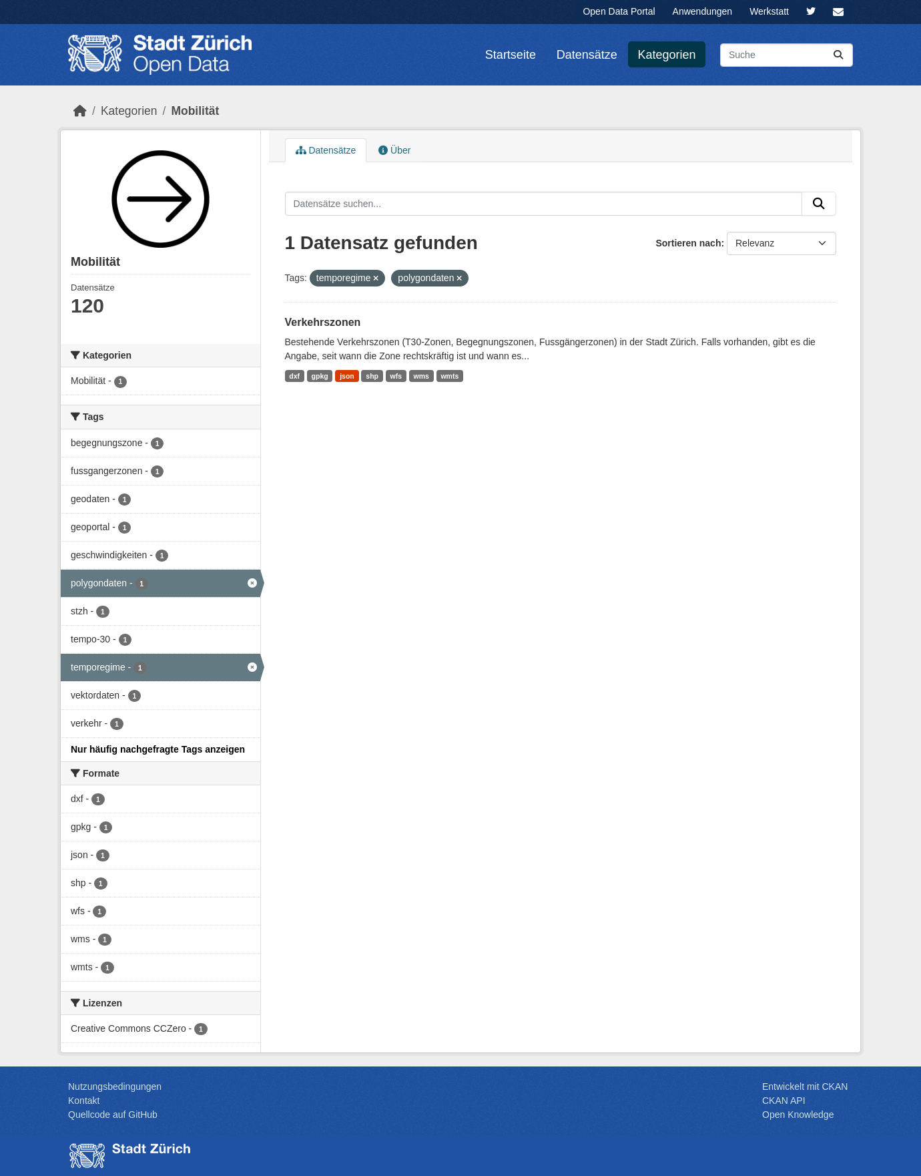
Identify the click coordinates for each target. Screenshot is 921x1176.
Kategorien (667, 54)
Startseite (510, 54)
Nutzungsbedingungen (115, 1086)
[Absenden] (838, 55)
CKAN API (784, 1100)
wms (421, 376)
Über (394, 150)
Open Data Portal (619, 11)
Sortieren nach (688, 243)
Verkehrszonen (323, 322)
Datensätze (587, 54)
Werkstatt (769, 11)
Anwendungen (703, 11)
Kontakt (83, 1100)
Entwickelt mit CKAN (805, 1086)
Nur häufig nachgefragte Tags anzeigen (158, 749)
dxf (294, 376)
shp (372, 376)
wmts (449, 376)
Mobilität (195, 111)
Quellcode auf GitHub (113, 1114)
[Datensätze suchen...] (786, 55)
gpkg (320, 376)
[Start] (80, 111)
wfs (396, 376)
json (347, 376)
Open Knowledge (798, 1114)
